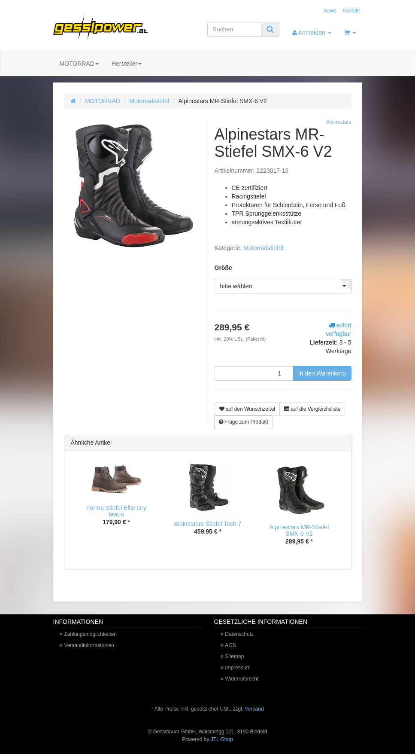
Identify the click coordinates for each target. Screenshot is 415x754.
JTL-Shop (222, 739)
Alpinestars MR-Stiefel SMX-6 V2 (299, 530)
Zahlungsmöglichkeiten (90, 634)
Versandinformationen (89, 645)
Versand (254, 709)
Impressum (237, 668)
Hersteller (127, 63)
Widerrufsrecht (241, 679)
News (330, 11)
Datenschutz (239, 634)
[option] (116, 500)
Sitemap (234, 656)
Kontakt (351, 11)
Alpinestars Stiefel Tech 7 (208, 523)
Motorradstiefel (149, 101)
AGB (230, 645)
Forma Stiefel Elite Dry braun (116, 511)
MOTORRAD (79, 63)
